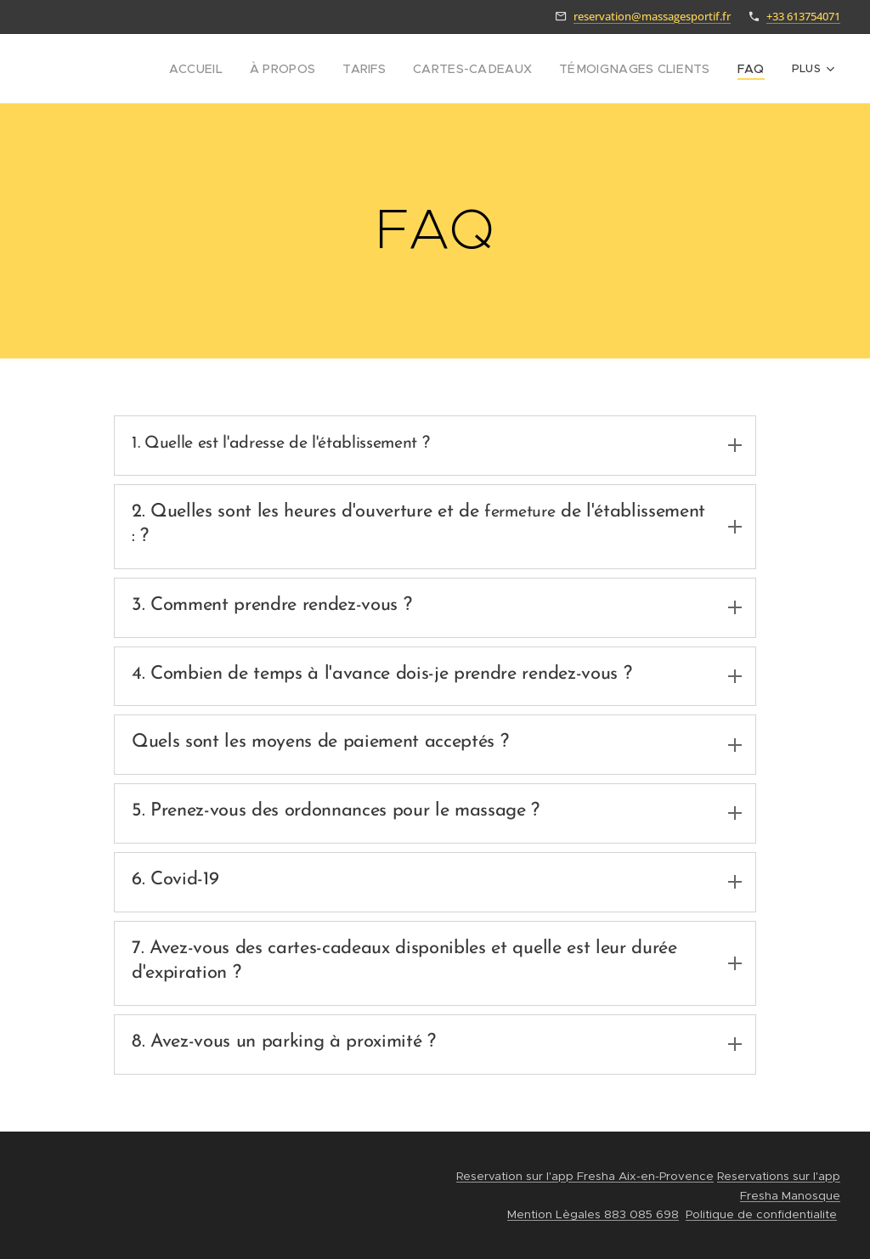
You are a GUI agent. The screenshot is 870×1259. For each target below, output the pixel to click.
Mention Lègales (554, 1214)
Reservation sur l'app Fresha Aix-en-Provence (585, 1176)
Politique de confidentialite (761, 1214)
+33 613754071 (803, 16)
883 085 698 (640, 1214)
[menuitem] (235, 69)
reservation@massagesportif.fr (652, 16)
